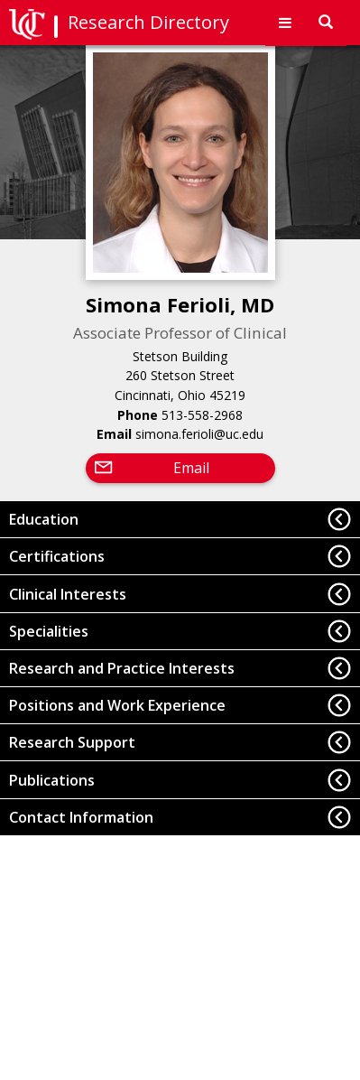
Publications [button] (52, 780)
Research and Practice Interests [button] (122, 668)
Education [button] (43, 519)
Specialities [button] (48, 631)
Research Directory (148, 22)
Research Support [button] (72, 742)
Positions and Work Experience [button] (117, 705)
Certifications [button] (57, 556)
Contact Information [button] (81, 817)
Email (191, 468)
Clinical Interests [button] (67, 594)
